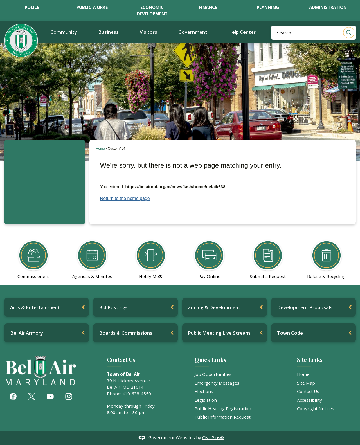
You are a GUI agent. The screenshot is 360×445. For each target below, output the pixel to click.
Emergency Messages (217, 383)
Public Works (92, 7)
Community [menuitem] (63, 32)
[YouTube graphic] (50, 396)
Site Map (306, 383)
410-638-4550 (136, 393)
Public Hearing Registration (223, 408)
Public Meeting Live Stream (219, 333)
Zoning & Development (214, 307)
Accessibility (309, 400)
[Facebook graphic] (13, 396)
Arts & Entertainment (35, 307)
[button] (348, 32)
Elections (204, 391)
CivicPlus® (213, 437)
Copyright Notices (315, 408)
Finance (208, 7)
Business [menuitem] (108, 32)
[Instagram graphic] (68, 396)
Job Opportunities (213, 374)
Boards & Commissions (125, 333)
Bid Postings (113, 307)
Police (32, 7)
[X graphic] (31, 396)
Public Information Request (223, 417)
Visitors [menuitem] (148, 32)
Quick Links (210, 359)
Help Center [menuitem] (242, 32)
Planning (268, 7)
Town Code (290, 333)
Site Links (310, 359)
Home (100, 148)
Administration (328, 7)
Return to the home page (125, 198)
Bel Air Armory (26, 333)
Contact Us (308, 391)
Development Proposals (304, 307)
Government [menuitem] (192, 32)
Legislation (206, 400)
